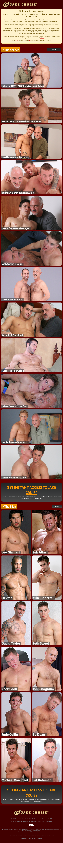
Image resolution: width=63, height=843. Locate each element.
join (30, 40)
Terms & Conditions (47, 835)
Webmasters (13, 835)
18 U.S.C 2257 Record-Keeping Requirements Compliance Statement (31, 821)
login (16, 40)
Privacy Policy (35, 835)
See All (57, 506)
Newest (53, 50)
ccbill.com (31, 831)
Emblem (42, 38)
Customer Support (24, 835)
